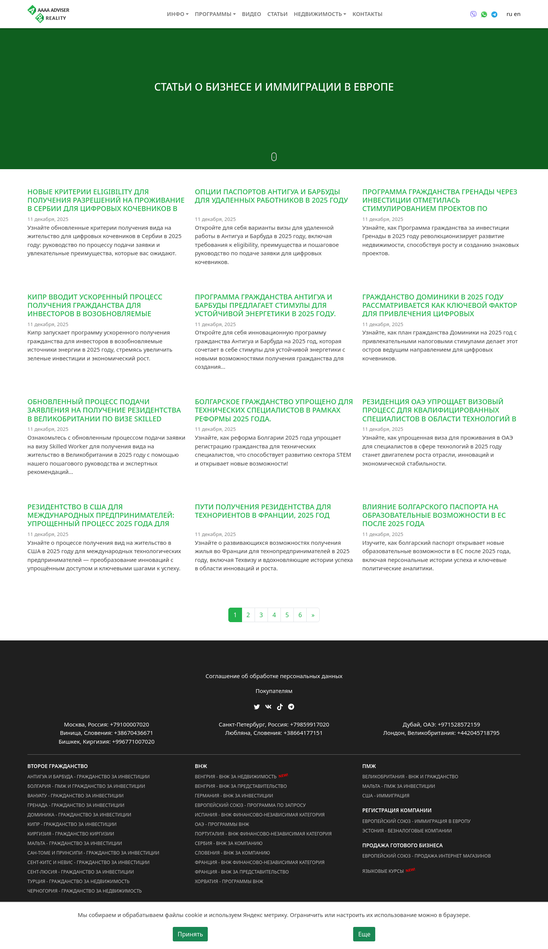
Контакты (367, 14)
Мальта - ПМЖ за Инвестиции (398, 786)
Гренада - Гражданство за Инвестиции (75, 805)
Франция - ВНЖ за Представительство (242, 872)
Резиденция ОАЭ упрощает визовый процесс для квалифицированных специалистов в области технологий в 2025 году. (439, 414)
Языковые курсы (383, 871)
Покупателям (274, 691)
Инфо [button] (176, 14)
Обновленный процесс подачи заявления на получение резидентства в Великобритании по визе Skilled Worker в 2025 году (104, 414)
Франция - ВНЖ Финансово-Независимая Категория (260, 862)
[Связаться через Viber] (473, 14)
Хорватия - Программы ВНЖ (229, 881)
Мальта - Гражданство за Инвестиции (74, 843)
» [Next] (312, 615)
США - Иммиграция (385, 795)
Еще (364, 934)
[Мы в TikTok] (280, 704)
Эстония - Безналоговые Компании (407, 830)
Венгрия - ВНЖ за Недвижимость (236, 776)
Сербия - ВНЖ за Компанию (229, 843)
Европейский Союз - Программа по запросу (250, 805)
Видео (251, 14)
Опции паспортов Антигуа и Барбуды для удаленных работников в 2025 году (271, 196)
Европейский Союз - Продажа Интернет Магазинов (426, 856)
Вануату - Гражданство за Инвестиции (75, 795)
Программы (213, 14)
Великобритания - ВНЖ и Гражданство (410, 776)
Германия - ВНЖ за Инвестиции (234, 795)
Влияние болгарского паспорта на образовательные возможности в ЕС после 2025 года (434, 515)
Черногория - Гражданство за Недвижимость (84, 891)
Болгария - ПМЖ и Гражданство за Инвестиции (86, 786)
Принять (190, 934)
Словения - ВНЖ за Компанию (232, 853)
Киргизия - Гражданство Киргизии (70, 834)
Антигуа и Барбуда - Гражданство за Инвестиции (88, 776)
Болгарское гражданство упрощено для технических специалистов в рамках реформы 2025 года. (274, 410)
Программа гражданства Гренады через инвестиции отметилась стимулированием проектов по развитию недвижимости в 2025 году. (440, 204)
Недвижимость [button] (318, 14)
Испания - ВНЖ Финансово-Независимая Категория (260, 814)
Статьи (277, 14)
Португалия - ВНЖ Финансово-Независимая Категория (263, 834)
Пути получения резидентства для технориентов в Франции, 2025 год (263, 511)
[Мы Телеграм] (291, 706)
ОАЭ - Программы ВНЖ (222, 824)
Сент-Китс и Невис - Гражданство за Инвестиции (88, 862)
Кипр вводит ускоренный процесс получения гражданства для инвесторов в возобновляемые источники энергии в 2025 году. (94, 309)
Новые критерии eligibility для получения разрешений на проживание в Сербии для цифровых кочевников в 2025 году (106, 204)
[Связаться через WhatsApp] (484, 14)
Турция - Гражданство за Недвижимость (78, 881)
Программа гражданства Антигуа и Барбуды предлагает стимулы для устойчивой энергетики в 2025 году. (265, 305)
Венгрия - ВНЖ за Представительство (241, 786)
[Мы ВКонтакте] (268, 706)
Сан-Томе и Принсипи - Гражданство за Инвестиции (93, 853)
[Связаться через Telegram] (494, 14)
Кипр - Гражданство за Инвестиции (71, 824)
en (517, 14)
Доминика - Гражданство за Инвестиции (79, 814)
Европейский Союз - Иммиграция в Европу (416, 821)
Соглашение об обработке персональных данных (274, 676)
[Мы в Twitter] (257, 706)
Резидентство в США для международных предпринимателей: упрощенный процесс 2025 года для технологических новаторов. (100, 519)
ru (509, 14)
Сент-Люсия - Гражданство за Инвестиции (80, 872)
